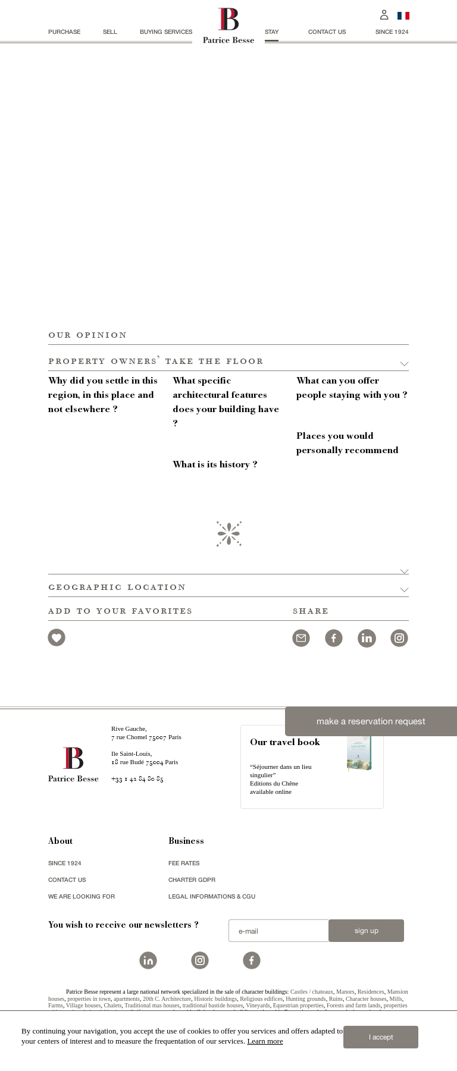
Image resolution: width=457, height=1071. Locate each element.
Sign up (366, 930)
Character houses (366, 998)
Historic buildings (215, 998)
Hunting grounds (306, 998)
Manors (345, 991)
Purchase (64, 31)
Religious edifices (261, 998)
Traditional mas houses (151, 1005)
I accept (381, 1037)
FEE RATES (183, 862)
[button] (228, 358)
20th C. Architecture (167, 998)
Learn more (265, 1041)
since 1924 (392, 31)
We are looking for (81, 896)
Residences (371, 991)
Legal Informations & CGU (211, 896)
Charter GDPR (191, 879)
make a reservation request (371, 721)
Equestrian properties (298, 1005)
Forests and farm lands (354, 1005)
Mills (396, 998)
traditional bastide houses (213, 1005)
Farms (55, 1005)
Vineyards (258, 1005)
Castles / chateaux (311, 991)
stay (271, 31)
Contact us (327, 31)
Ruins (336, 998)
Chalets (112, 1005)
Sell (110, 31)
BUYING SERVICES (166, 31)
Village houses (83, 1005)
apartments (127, 998)
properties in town (89, 998)
